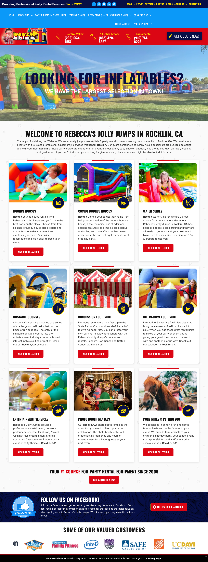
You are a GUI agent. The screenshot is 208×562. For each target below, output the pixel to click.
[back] (7, 544)
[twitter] (99, 4)
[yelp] (109, 4)
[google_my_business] (114, 4)
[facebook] (94, 4)
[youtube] (104, 4)
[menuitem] (131, 4)
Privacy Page (154, 558)
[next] (201, 544)
